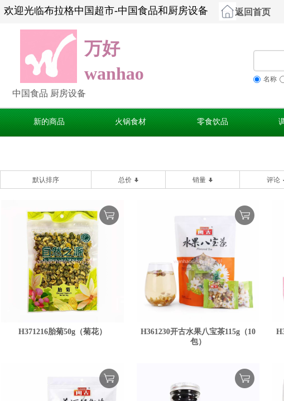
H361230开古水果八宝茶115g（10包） (198, 336)
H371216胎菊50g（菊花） (62, 331)
